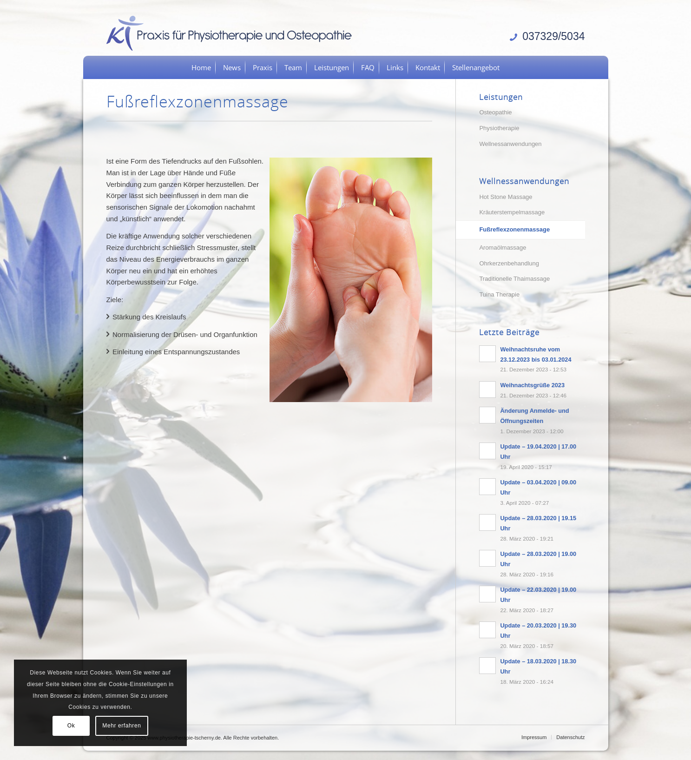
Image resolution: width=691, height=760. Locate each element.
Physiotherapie (499, 128)
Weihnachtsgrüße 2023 (532, 385)
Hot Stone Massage (505, 196)
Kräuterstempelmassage (512, 212)
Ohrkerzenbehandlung (509, 263)
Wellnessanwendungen (510, 143)
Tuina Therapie (499, 294)
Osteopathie (495, 112)
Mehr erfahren (121, 725)
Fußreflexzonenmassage (514, 229)
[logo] (232, 32)
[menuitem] (201, 67)
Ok (71, 725)
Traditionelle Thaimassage (514, 278)
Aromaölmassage (502, 247)
